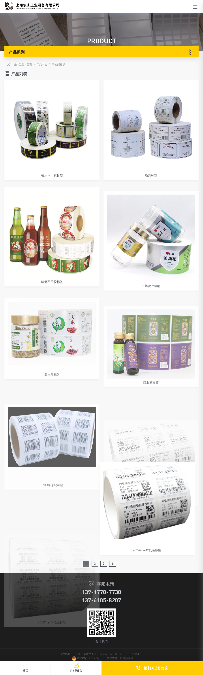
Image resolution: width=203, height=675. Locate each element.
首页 (29, 64)
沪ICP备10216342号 (86, 660)
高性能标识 (58, 64)
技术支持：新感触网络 (120, 660)
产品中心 (42, 64)
